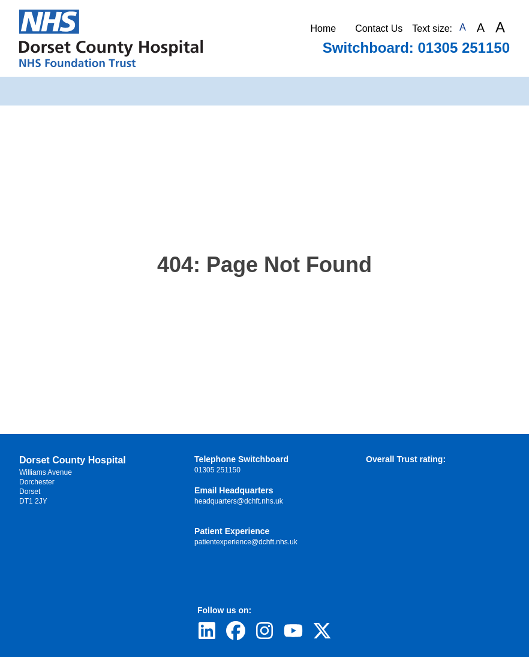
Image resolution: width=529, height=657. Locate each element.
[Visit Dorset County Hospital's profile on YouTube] (293, 630)
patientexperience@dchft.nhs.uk (245, 542)
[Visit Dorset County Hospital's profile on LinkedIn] (207, 630)
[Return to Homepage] (111, 38)
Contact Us (378, 28)
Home (323, 28)
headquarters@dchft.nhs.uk (238, 501)
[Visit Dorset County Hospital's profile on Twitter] (322, 630)
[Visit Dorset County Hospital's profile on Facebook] (235, 630)
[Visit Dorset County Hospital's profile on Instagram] (264, 630)
